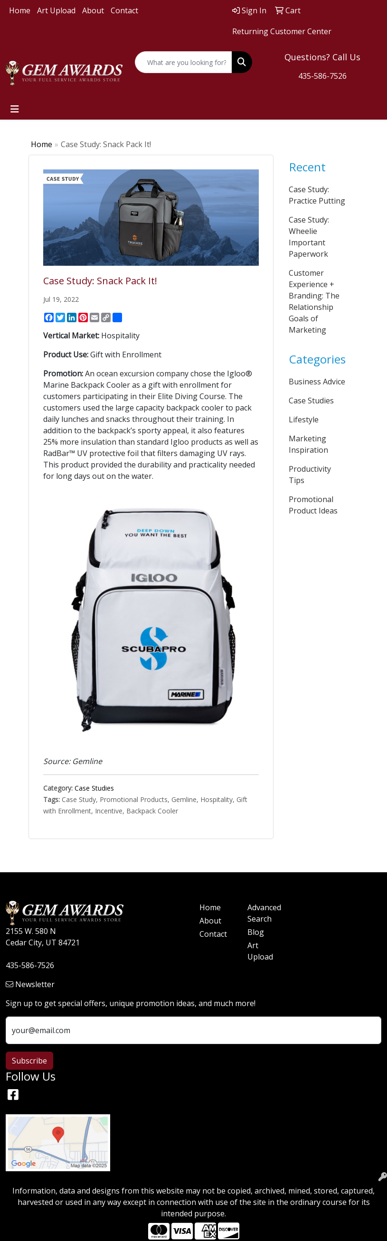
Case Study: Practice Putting (317, 195)
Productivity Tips (310, 474)
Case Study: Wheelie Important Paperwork (309, 237)
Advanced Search (264, 913)
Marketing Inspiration (308, 444)
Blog (255, 932)
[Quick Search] (184, 62)
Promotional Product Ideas (313, 505)
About (93, 10)
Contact (124, 10)
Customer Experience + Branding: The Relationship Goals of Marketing (314, 301)
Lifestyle (304, 419)
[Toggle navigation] (15, 109)
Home (19, 10)
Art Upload (56, 10)
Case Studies (94, 788)
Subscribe (29, 1060)
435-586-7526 (322, 76)
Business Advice (317, 381)
